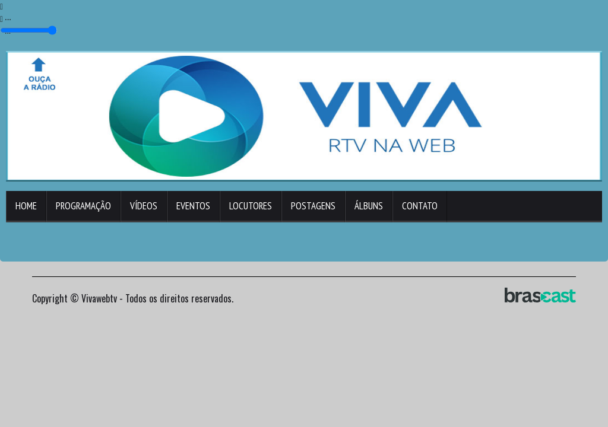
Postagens (313, 205)
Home (26, 205)
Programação (83, 205)
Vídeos (143, 205)
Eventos (193, 205)
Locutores (250, 205)
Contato (420, 205)
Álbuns (368, 205)
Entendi (564, 387)
